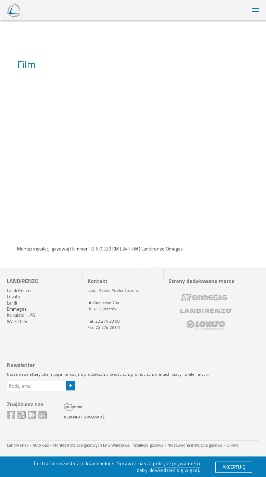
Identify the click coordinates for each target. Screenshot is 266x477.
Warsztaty (17, 321)
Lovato (13, 297)
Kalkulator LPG (21, 315)
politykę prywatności (176, 463)
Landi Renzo (19, 290)
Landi (12, 303)
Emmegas (17, 309)
